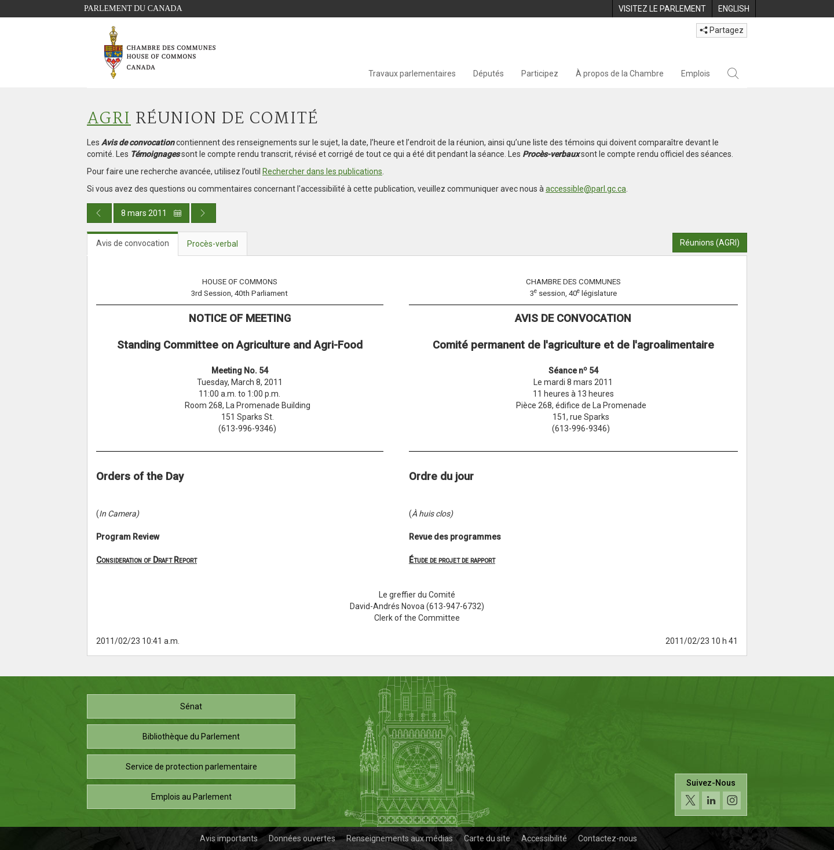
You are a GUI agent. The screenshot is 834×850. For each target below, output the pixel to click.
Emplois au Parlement (191, 796)
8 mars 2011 (151, 213)
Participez (539, 73)
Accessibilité (544, 838)
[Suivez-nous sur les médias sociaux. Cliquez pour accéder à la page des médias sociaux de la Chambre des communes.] (711, 795)
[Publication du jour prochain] (203, 213)
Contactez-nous (607, 838)
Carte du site (487, 838)
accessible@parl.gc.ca (586, 188)
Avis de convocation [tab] (132, 243)
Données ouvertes (302, 838)
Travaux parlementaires (412, 73)
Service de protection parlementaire (191, 766)
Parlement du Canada (133, 8)
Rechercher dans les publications (322, 171)
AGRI (109, 119)
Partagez (722, 30)
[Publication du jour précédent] (99, 213)
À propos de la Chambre (620, 73)
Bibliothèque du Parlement (191, 736)
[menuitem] (662, 8)
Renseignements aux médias (399, 838)
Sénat (191, 706)
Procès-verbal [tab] (212, 243)
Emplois (695, 73)
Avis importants (229, 838)
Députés (488, 73)
